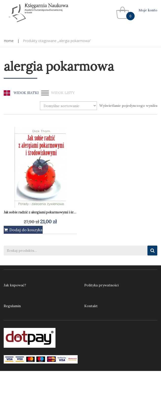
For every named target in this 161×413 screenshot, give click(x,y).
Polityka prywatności (101, 285)
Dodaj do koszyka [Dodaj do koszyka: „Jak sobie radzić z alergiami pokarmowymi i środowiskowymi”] (25, 229)
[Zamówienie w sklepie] (68, 105)
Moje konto (148, 10)
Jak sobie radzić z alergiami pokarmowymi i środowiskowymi (50, 212)
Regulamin (12, 306)
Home (9, 40)
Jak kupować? (15, 285)
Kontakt (91, 306)
